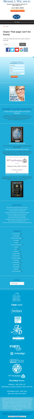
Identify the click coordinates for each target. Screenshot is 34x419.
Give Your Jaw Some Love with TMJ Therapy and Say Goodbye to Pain (17, 222)
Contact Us (4, 401)
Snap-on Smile (16, 264)
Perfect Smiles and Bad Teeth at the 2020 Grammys (17, 112)
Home (4, 26)
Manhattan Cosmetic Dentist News (17, 109)
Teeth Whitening (16, 266)
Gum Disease (16, 240)
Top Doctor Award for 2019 (17, 143)
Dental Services (25, 398)
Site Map (5, 398)
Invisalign (16, 242)
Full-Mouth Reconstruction (16, 238)
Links (16, 409)
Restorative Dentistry (16, 258)
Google (19, 409)
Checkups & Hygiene (27, 403)
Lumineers (16, 247)
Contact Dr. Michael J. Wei (17, 10)
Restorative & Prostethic (26, 405)
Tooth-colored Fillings (16, 271)
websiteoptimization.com (26, 414)
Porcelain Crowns (16, 253)
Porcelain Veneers (16, 255)
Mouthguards (17, 405)
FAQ (14, 409)
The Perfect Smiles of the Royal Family (17, 210)
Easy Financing (29, 399)
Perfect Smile (16, 251)
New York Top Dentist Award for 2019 (17, 149)
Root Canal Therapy (14, 408)
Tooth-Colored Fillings (21, 406)
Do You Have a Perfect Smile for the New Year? (17, 214)
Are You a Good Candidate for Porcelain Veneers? (17, 209)
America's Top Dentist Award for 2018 (17, 174)
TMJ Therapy (12, 405)
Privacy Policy (18, 398)
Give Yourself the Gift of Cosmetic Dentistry (17, 217)
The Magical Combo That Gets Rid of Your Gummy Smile (17, 219)
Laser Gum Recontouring (16, 244)
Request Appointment (21, 399)
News (15, 249)
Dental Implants (16, 236)
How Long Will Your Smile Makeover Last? (17, 221)
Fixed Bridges (13, 406)
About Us (12, 398)
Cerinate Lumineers (27, 402)
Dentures (29, 406)
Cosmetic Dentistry (16, 233)
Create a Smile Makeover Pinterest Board (16, 215)
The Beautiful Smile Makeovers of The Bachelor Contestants (17, 212)
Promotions (7, 399)
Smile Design (16, 260)
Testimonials (15, 269)
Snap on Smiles (5, 403)
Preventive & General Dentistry (16, 403)
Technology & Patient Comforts (24, 408)
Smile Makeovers (15, 262)
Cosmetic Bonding (20, 401)
